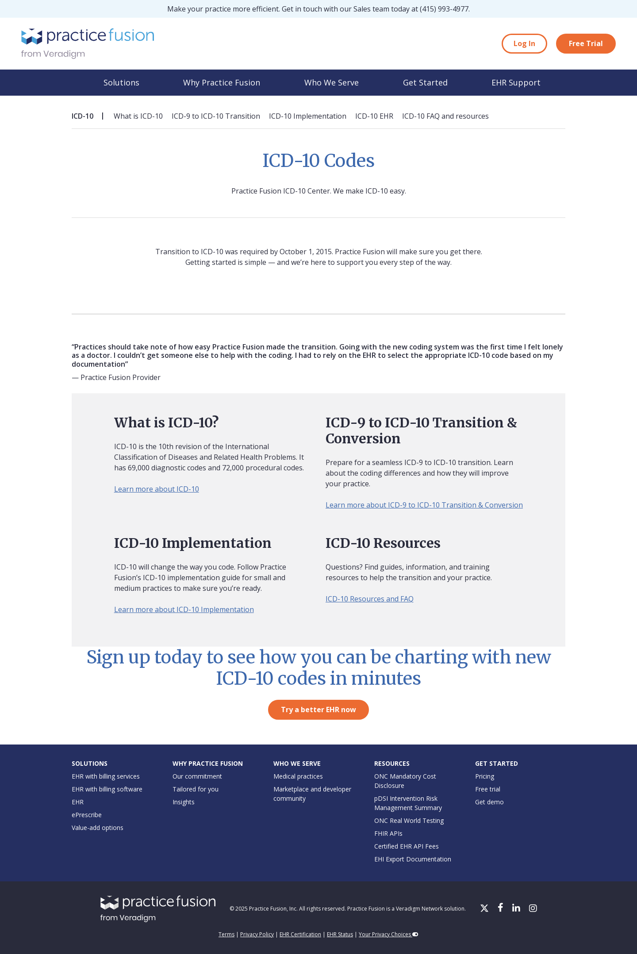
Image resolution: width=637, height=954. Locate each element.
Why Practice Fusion (221, 82)
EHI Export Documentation (412, 859)
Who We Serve (331, 82)
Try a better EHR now (318, 709)
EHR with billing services (106, 776)
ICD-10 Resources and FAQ (370, 599)
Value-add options (97, 827)
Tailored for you (196, 789)
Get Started (425, 82)
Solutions (121, 82)
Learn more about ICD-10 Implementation (184, 609)
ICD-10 (82, 116)
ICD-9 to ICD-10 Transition (216, 116)
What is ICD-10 (138, 116)
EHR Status (340, 934)
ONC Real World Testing (409, 820)
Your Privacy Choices (388, 934)
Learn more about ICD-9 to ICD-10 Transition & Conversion (424, 505)
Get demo (489, 802)
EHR (78, 802)
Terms (226, 934)
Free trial (487, 789)
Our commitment (197, 776)
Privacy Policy (257, 934)
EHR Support (516, 82)
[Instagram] (533, 909)
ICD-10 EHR (374, 116)
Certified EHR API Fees (406, 846)
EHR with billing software (107, 789)
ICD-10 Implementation (307, 116)
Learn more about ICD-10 (156, 489)
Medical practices (298, 776)
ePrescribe (87, 815)
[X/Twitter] (485, 909)
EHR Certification (300, 934)
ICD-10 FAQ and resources (445, 116)
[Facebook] (501, 909)
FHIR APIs (388, 833)
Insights (184, 802)
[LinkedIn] (517, 909)
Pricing (484, 776)
